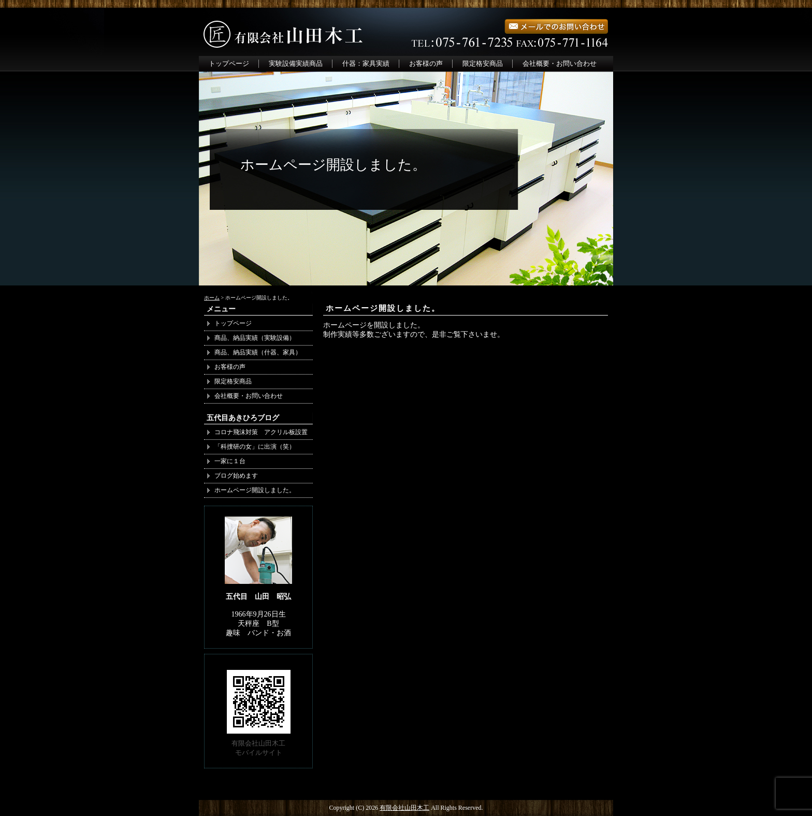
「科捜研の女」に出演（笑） (254, 446)
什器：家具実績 (365, 63)
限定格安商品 (482, 63)
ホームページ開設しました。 (383, 308)
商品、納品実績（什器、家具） (261, 352)
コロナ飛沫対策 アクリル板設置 (261, 432)
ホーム (212, 297)
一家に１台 (229, 461)
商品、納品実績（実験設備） (254, 337)
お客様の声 (426, 63)
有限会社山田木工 (404, 807)
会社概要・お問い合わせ (560, 63)
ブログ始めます (236, 475)
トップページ (229, 63)
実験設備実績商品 (296, 63)
